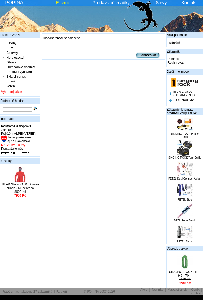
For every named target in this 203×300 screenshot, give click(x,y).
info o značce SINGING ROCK (185, 93)
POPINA (14, 2)
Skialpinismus (16, 77)
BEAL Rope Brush (185, 220)
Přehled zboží (10, 35)
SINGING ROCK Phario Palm (185, 135)
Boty (9, 48)
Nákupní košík (177, 35)
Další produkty (183, 100)
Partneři (61, 291)
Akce (144, 290)
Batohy (11, 43)
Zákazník (173, 51)
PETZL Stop (185, 199)
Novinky (6, 161)
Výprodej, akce (11, 92)
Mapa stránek (177, 290)
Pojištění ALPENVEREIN (18, 134)
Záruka (6, 130)
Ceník (195, 290)
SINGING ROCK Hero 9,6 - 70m (184, 273)
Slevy (161, 2)
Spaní (10, 81)
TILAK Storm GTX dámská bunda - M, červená (20, 186)
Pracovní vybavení (19, 72)
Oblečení (12, 62)
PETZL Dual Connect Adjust (184, 178)
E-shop (63, 2)
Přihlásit (173, 59)
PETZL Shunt (185, 241)
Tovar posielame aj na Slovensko (19, 139)
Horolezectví (15, 57)
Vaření (10, 86)
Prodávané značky (111, 2)
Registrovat (175, 62)
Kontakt (189, 2)
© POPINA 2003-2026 (99, 291)
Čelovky (12, 53)
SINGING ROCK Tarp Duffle (184, 157)
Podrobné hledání (12, 101)
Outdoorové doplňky (20, 67)
